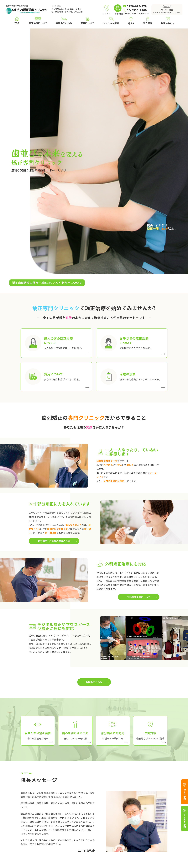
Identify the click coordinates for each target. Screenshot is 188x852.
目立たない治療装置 (84, 801)
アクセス (111, 810)
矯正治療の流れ (43, 815)
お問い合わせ (160, 813)
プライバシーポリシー (157, 835)
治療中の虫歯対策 (83, 815)
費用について (42, 810)
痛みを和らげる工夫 (84, 806)
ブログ (110, 806)
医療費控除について (45, 819)
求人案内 (158, 802)
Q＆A (156, 796)
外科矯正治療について (46, 824)
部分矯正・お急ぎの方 (86, 810)
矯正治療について (42, 796)
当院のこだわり (80, 796)
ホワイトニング (43, 828)
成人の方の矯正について (47, 801)
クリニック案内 (113, 796)
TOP (23, 796)
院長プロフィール (116, 801)
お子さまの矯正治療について (50, 806)
